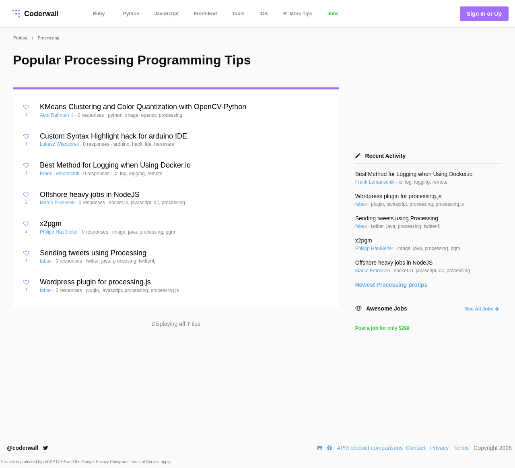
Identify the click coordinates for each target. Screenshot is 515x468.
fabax (46, 261)
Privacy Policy (109, 462)
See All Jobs (482, 309)
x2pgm (51, 224)
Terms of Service (145, 462)
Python (131, 14)
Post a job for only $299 (382, 328)
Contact (415, 448)
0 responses (91, 115)
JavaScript (166, 14)
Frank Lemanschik (60, 173)
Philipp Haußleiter (59, 232)
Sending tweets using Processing (93, 253)
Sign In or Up (484, 13)
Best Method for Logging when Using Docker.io (115, 165)
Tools (238, 14)
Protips (20, 38)
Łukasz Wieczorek (60, 144)
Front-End (205, 14)
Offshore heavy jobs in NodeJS (90, 195)
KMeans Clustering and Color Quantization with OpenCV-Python (143, 107)
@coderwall (27, 448)
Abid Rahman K (57, 115)
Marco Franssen (58, 202)
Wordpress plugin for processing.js (95, 282)
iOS (264, 14)
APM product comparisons (370, 448)
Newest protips (391, 285)
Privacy (439, 448)
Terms (461, 448)
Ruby (99, 14)
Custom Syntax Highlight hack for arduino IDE (113, 136)
